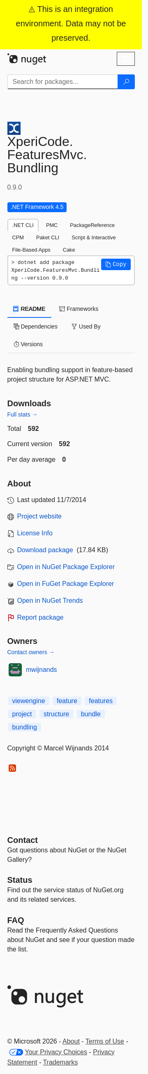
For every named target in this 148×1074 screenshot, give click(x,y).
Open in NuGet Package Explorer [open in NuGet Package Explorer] (66, 566)
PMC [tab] (52, 225)
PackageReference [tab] (92, 225)
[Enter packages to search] (62, 81)
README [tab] (30, 309)
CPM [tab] (18, 237)
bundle (91, 714)
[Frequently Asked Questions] (15, 920)
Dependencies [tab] (36, 326)
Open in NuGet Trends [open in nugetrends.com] (50, 600)
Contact (22, 840)
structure (56, 714)
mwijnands (41, 669)
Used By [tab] (86, 326)
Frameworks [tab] (78, 309)
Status (19, 879)
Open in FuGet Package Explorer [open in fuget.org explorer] (65, 583)
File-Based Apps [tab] (31, 250)
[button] (116, 264)
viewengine (28, 700)
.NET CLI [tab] (23, 225)
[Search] (126, 81)
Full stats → (22, 414)
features (101, 700)
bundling (24, 727)
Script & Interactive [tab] (94, 237)
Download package (45, 549)
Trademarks (60, 1062)
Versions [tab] (28, 344)
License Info (35, 533)
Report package (40, 617)
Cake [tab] (69, 250)
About (71, 1041)
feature (67, 700)
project (22, 714)
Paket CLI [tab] (47, 237)
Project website (39, 516)
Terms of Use (105, 1041)
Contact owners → (31, 652)
